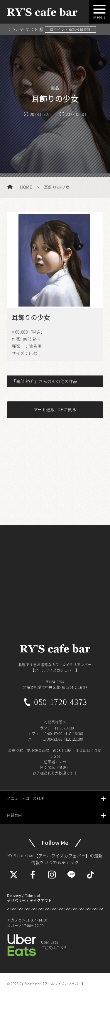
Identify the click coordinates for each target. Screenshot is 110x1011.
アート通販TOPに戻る (55, 409)
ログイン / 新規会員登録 (70, 29)
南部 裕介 (32, 339)
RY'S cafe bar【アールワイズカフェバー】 (52, 983)
